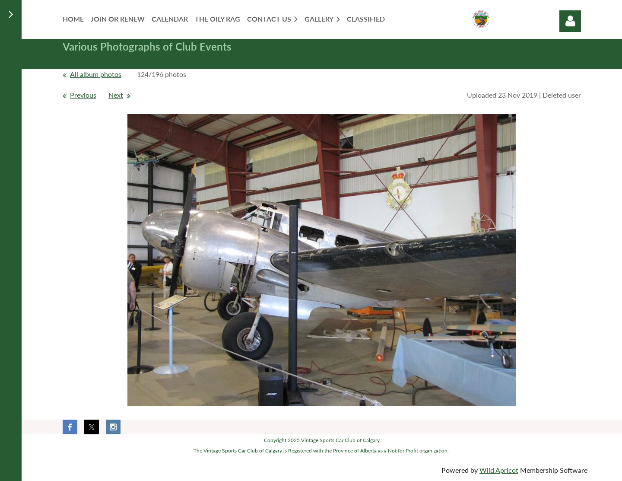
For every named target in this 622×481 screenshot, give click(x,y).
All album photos (95, 74)
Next (115, 95)
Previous (83, 95)
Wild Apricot (498, 470)
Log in (570, 21)
